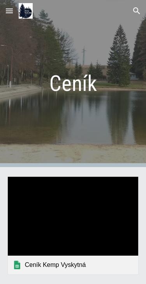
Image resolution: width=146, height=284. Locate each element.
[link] (73, 225)
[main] (73, 83)
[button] (9, 10)
